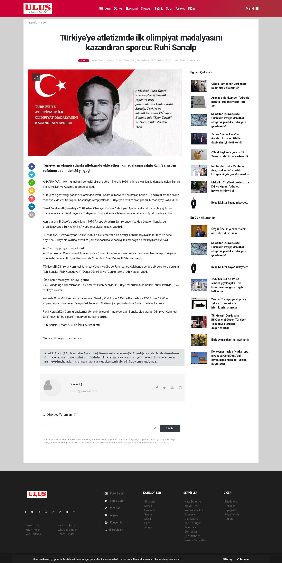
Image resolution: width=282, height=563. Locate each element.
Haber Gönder (66, 534)
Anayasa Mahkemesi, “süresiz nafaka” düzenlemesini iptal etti (230, 101)
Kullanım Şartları (67, 525)
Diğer (192, 8)
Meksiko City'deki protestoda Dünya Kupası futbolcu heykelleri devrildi (230, 186)
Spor (169, 8)
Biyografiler (232, 510)
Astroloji (229, 518)
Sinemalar (190, 527)
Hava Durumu (192, 501)
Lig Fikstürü (191, 518)
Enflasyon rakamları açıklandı (230, 339)
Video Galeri (115, 500)
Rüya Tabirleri (233, 514)
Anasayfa (32, 22)
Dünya (118, 8)
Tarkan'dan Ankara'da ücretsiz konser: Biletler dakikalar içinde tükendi (226, 138)
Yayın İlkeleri (32, 529)
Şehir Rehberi (192, 536)
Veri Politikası (33, 534)
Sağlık (158, 8)
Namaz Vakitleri (193, 510)
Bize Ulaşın (114, 529)
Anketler (230, 505)
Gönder (170, 428)
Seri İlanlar (190, 531)
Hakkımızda (32, 525)
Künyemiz (113, 522)
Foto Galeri (114, 493)
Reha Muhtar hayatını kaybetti (229, 202)
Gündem (105, 8)
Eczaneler (190, 514)
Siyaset (146, 8)
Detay (227, 559)
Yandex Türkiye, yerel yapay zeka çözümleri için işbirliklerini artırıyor (228, 303)
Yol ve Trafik (191, 505)
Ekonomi (132, 8)
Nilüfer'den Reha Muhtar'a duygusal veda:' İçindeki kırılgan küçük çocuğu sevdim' (230, 170)
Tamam (243, 559)
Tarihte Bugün (193, 523)
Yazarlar (112, 508)
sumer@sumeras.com (83, 391)
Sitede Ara (231, 501)
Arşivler (112, 515)
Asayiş (180, 8)
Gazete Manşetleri (195, 540)
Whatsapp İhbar (67, 529)
